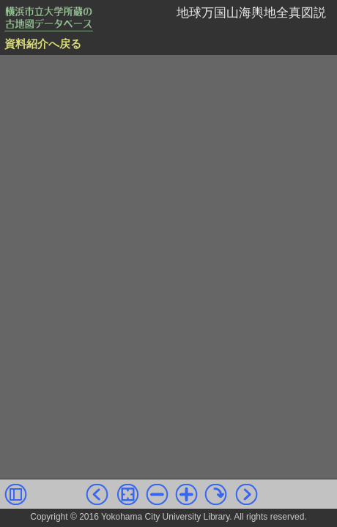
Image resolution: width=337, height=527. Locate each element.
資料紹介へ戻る (42, 44)
